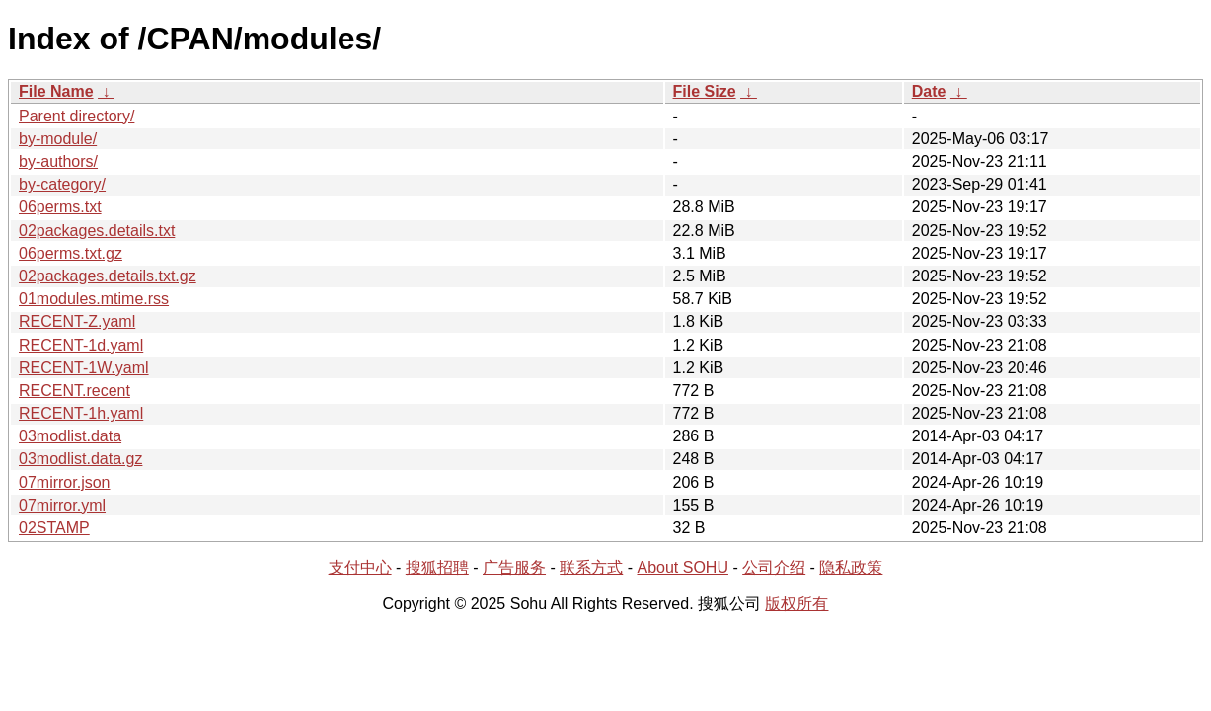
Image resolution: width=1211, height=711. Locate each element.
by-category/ (62, 184)
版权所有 (796, 603)
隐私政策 (850, 567)
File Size (704, 91)
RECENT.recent (74, 390)
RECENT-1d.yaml (81, 345)
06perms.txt (60, 206)
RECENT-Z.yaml (77, 321)
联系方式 (591, 567)
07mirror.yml (62, 505)
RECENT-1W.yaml (84, 367)
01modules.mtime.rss (94, 298)
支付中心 (360, 567)
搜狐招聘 (437, 567)
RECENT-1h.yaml (81, 413)
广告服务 (514, 567)
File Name (56, 91)
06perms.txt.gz (70, 253)
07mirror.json (64, 482)
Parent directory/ (76, 116)
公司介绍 (773, 567)
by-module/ (58, 138)
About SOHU (682, 567)
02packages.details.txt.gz (107, 276)
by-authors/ (58, 161)
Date (929, 91)
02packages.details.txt (97, 230)
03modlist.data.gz (80, 458)
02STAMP (54, 527)
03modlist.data (70, 436)
